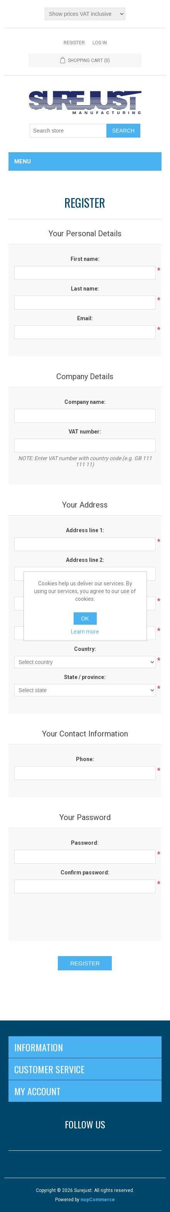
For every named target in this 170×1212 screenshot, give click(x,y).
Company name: (85, 402)
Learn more (85, 632)
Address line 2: (85, 560)
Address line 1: (85, 530)
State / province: (85, 677)
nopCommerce (98, 1199)
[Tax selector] (85, 14)
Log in (100, 42)
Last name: (85, 289)
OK (85, 618)
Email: (85, 318)
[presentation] (84, 914)
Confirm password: (85, 872)
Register (74, 42)
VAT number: (85, 432)
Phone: (85, 759)
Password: (85, 843)
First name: (85, 259)
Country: (85, 649)
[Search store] (68, 131)
